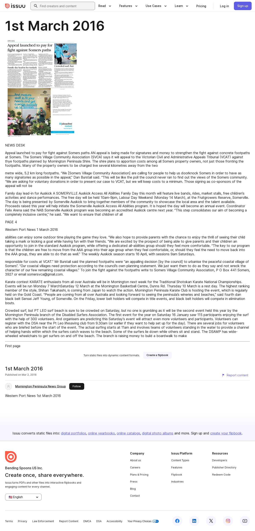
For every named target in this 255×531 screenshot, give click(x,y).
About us (135, 460)
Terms (9, 521)
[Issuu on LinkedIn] (194, 521)
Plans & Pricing (139, 474)
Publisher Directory (224, 467)
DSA (99, 521)
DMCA (87, 521)
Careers (135, 467)
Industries (177, 481)
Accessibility (114, 521)
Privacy (22, 521)
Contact (135, 495)
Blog (133, 488)
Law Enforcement (43, 521)
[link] (201, 6)
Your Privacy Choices (143, 521)
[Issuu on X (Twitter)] (211, 521)
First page (12, 346)
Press (133, 481)
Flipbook (176, 474)
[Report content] (235, 375)
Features (176, 467)
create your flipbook (226, 433)
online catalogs (128, 433)
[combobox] (66, 6)
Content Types (180, 460)
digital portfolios (73, 433)
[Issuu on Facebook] (177, 521)
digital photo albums (157, 433)
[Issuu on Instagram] (228, 521)
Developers (219, 460)
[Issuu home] (15, 6)
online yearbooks (101, 433)
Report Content (68, 521)
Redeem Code (221, 474)
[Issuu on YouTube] (245, 521)
